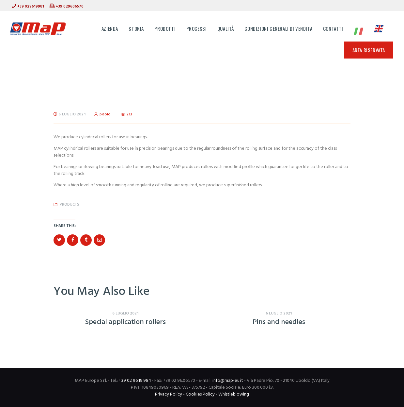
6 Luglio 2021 (71, 114)
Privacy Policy (168, 394)
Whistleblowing (233, 394)
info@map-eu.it (227, 380)
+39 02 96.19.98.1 (135, 380)
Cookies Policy (200, 394)
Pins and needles (279, 322)
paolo (103, 114)
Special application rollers (125, 322)
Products (69, 204)
